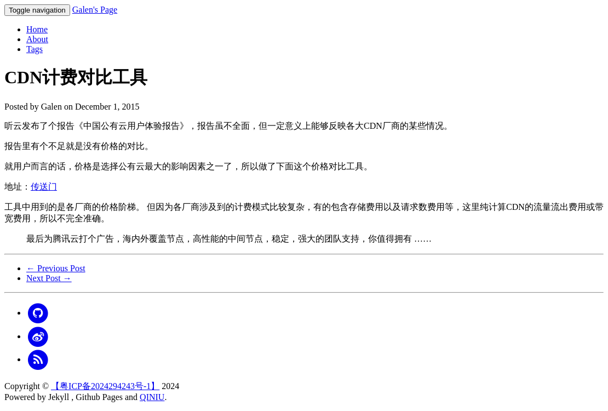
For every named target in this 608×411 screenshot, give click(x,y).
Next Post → (49, 278)
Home (37, 29)
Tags (34, 49)
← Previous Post (55, 268)
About (37, 39)
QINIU (152, 397)
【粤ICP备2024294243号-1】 (105, 386)
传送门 (44, 186)
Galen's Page (94, 9)
